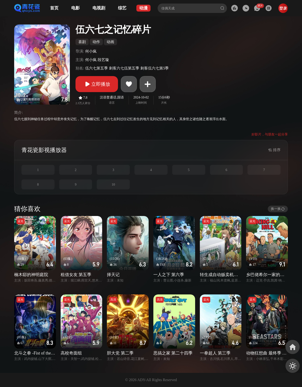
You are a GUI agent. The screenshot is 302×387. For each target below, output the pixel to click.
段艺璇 (103, 60)
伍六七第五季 (96, 68)
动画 (110, 42)
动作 (96, 42)
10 (113, 184)
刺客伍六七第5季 (154, 68)
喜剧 (82, 42)
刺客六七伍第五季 (124, 68)
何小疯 (90, 51)
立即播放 (96, 84)
